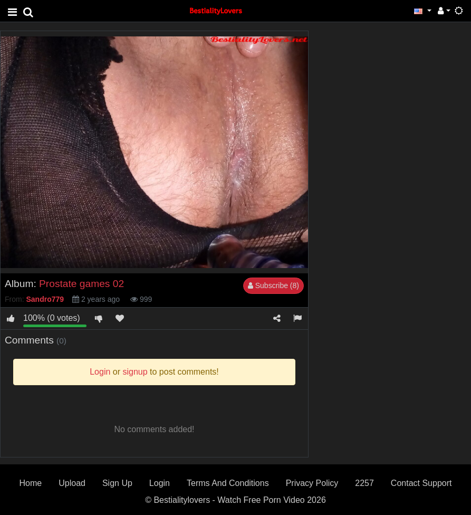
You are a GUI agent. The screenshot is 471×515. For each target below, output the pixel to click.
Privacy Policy (312, 483)
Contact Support (421, 483)
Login (159, 483)
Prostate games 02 (81, 283)
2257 (364, 483)
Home (31, 483)
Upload (72, 483)
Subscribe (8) (273, 285)
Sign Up (117, 483)
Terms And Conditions (228, 483)
